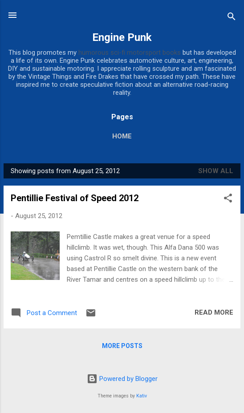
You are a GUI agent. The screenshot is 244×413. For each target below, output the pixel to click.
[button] (228, 199)
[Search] (231, 18)
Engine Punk (122, 37)
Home (122, 136)
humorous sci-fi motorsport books (129, 53)
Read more (214, 312)
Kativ (141, 396)
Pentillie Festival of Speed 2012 (74, 198)
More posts (122, 345)
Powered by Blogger (122, 379)
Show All (215, 171)
